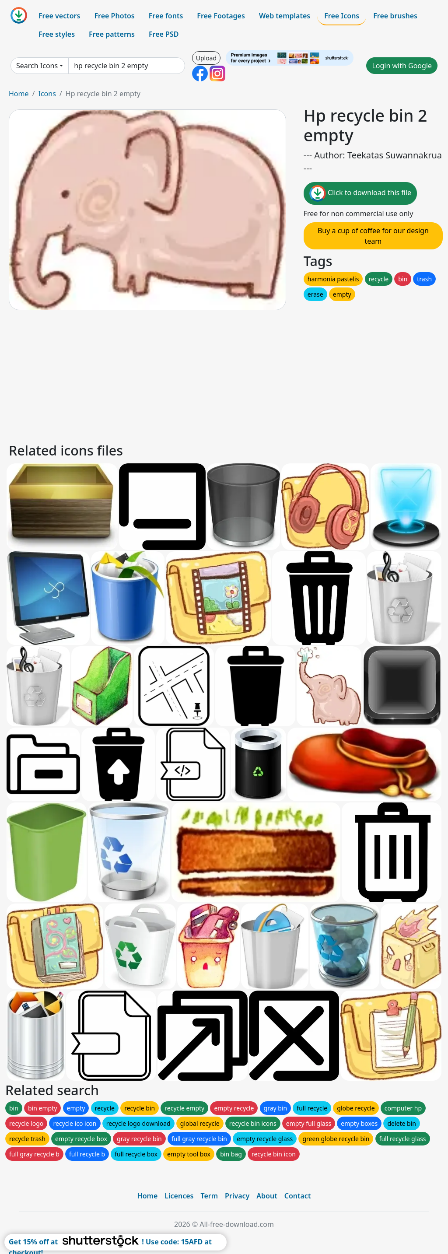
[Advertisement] (224, 375)
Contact (297, 1196)
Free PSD (163, 34)
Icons (47, 93)
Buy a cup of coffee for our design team (373, 236)
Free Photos (114, 16)
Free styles (56, 34)
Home (19, 93)
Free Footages (221, 16)
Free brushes (395, 16)
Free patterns (112, 34)
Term (209, 1196)
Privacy (237, 1196)
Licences (178, 1196)
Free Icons (341, 16)
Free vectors (59, 16)
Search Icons (37, 65)
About (266, 1196)
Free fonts (166, 16)
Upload (206, 58)
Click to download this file (360, 193)
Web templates (284, 16)
